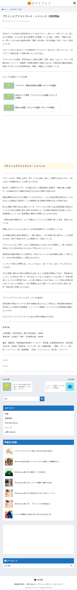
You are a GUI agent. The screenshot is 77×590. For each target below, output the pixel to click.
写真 (6, 414)
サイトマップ (58, 584)
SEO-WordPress (11, 423)
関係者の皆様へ (19, 584)
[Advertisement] (38, 140)
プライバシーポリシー (44, 584)
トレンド (8, 428)
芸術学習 (8, 418)
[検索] (42, 399)
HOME (38, 580)
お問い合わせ (10, 432)
